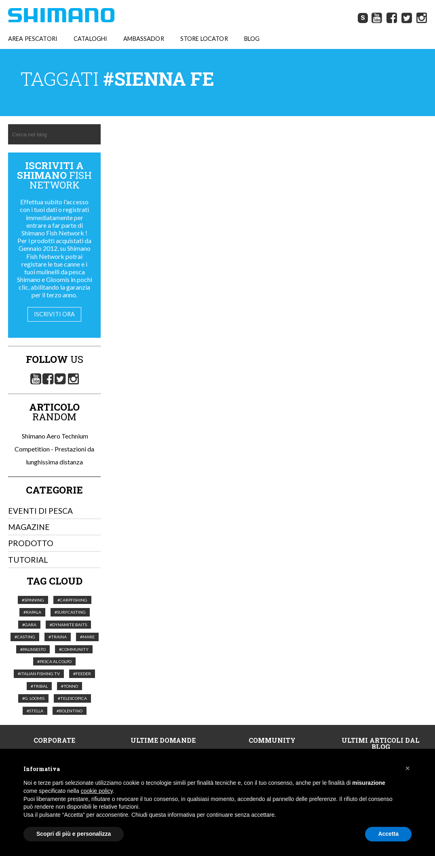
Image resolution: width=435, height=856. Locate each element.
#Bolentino (69, 710)
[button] (407, 768)
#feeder (82, 673)
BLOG (252, 38)
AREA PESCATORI (32, 38)
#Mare (87, 636)
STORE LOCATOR (204, 38)
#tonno (69, 686)
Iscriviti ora (54, 314)
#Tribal (39, 686)
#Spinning (33, 600)
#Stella (35, 710)
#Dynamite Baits (68, 624)
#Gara (29, 624)
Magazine (29, 527)
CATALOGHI (90, 38)
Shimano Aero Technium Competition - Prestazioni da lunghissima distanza (54, 449)
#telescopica (72, 698)
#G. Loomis (33, 698)
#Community (74, 649)
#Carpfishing (72, 600)
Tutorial (28, 559)
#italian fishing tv (39, 673)
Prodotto (30, 543)
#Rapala (32, 612)
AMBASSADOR (143, 38)
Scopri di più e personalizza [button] (73, 834)
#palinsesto (33, 649)
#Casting (25, 636)
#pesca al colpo (54, 661)
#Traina (58, 636)
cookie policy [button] (97, 791)
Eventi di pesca (40, 510)
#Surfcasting (70, 612)
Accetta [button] (388, 834)
